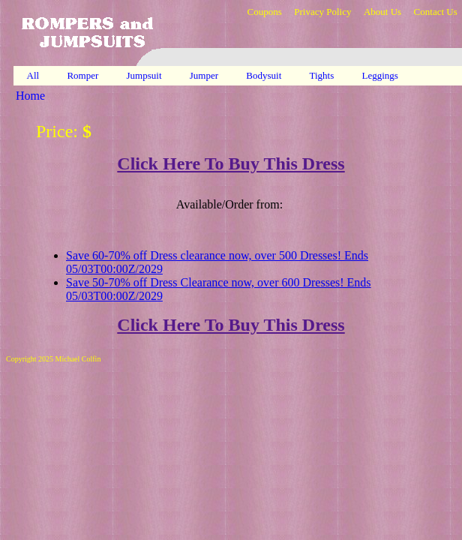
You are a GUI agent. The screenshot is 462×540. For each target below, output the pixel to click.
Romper (83, 75)
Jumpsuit (145, 75)
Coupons (264, 11)
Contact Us (436, 11)
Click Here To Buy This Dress (230, 163)
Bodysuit (265, 75)
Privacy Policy (322, 11)
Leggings (381, 75)
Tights (323, 75)
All (33, 75)
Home (30, 95)
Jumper (205, 75)
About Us (382, 11)
